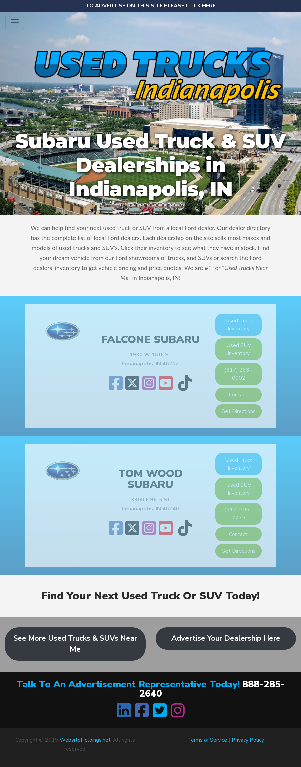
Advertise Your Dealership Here (225, 638)
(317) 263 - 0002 (238, 374)
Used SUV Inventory (238, 349)
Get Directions (238, 411)
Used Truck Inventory (238, 324)
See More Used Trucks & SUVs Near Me (75, 643)
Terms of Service (207, 740)
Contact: (238, 394)
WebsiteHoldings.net (85, 740)
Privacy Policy (248, 740)
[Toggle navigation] (14, 22)
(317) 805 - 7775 (238, 513)
